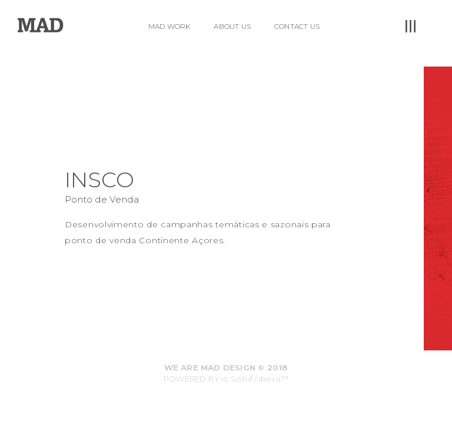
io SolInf (236, 378)
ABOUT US (232, 26)
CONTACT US (297, 26)
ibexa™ (273, 378)
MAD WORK (169, 26)
